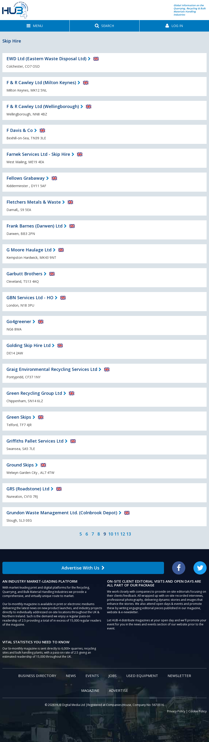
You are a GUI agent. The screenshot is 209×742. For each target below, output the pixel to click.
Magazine (90, 690)
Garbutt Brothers (24, 273)
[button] (34, 26)
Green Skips (18, 417)
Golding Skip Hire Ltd (28, 345)
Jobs (112, 675)
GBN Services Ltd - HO (29, 297)
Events (92, 675)
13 (128, 534)
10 (110, 534)
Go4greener (18, 321)
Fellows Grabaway (25, 178)
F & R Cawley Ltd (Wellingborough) (42, 106)
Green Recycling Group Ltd (34, 393)
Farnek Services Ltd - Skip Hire (38, 154)
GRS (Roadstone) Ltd (27, 489)
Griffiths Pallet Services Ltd (34, 441)
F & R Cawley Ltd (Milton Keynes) (41, 82)
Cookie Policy (197, 711)
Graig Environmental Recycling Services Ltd (51, 369)
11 (116, 534)
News (71, 675)
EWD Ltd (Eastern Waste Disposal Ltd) (46, 58)
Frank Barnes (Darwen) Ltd (34, 226)
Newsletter (179, 675)
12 (122, 534)
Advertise (118, 690)
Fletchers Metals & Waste (33, 202)
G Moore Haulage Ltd (28, 250)
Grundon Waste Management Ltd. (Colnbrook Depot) (61, 512)
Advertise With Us (83, 568)
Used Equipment (142, 675)
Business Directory (37, 675)
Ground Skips (20, 465)
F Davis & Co (19, 130)
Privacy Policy (176, 711)
